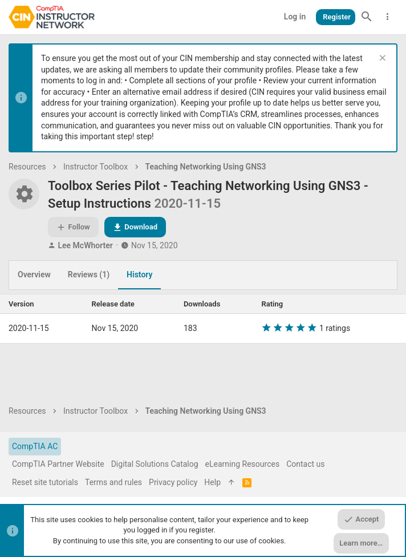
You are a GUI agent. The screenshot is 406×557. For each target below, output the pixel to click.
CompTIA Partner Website (58, 464)
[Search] (366, 17)
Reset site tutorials (45, 482)
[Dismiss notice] (381, 59)
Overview (34, 274)
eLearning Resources (242, 464)
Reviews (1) (88, 274)
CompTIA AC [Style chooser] (35, 446)
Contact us (305, 464)
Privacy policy (173, 482)
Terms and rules (113, 482)
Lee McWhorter (85, 245)
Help (212, 482)
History (139, 274)
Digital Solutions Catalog (154, 464)
